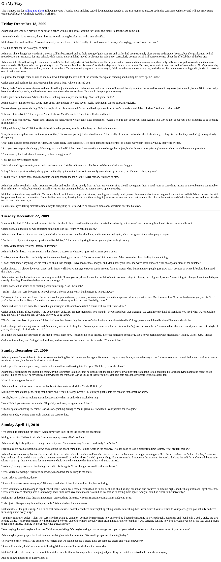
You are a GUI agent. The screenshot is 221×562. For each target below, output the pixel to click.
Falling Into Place (34, 10)
